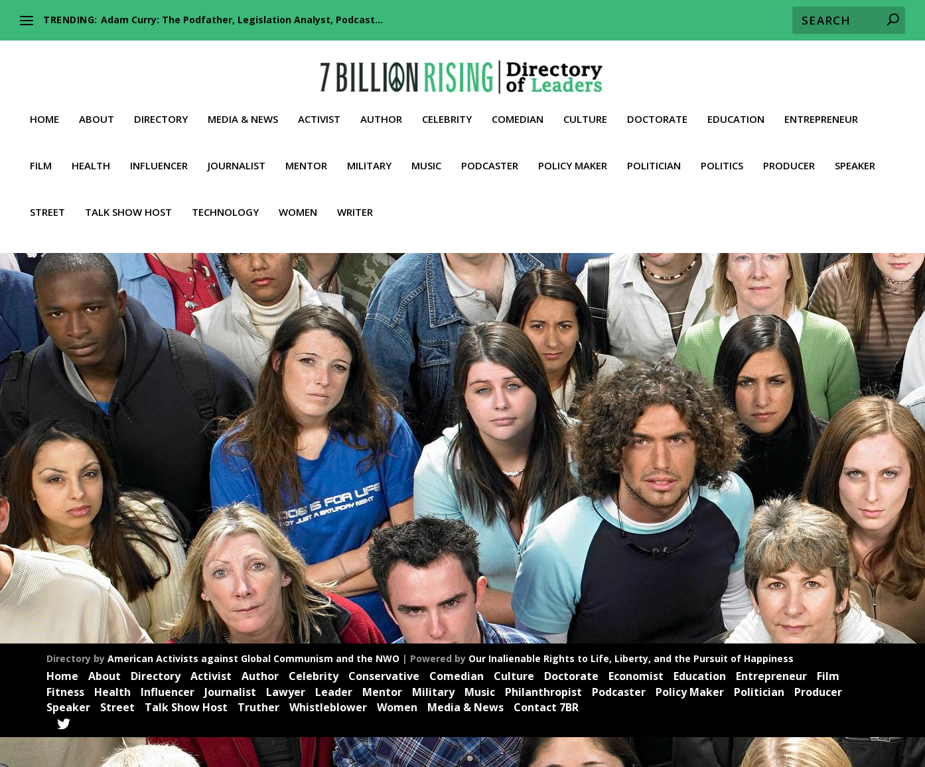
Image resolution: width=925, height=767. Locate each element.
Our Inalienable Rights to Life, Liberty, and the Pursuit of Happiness (631, 688)
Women (298, 200)
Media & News (243, 107)
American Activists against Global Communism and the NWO (253, 688)
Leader (184, 521)
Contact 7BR (546, 737)
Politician (654, 153)
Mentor (306, 153)
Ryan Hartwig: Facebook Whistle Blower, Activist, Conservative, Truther (160, 488)
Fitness (65, 721)
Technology (225, 200)
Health (91, 153)
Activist (319, 107)
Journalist (236, 153)
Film (41, 153)
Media (212, 521)
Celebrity (447, 107)
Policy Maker (572, 153)
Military (369, 153)
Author (381, 107)
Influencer (159, 153)
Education (735, 107)
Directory (161, 107)
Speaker (855, 153)
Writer (355, 200)
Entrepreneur (821, 107)
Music (426, 153)
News (238, 521)
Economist (636, 706)
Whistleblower (197, 536)
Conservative (383, 706)
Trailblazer (114, 536)
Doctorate (657, 107)
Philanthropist (543, 721)
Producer (789, 153)
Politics (722, 153)
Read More (90, 604)
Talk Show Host (128, 200)
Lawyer (285, 721)
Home (44, 107)
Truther (153, 536)
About (96, 107)
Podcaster (489, 153)
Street (47, 200)
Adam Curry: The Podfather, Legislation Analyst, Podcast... (242, 19)
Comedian (517, 107)
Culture (585, 107)
